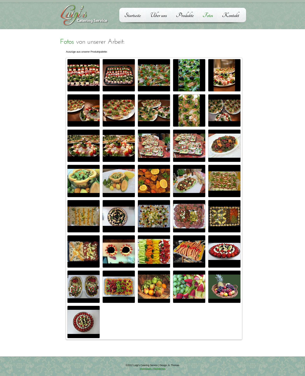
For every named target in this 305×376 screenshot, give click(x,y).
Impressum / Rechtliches (152, 368)
